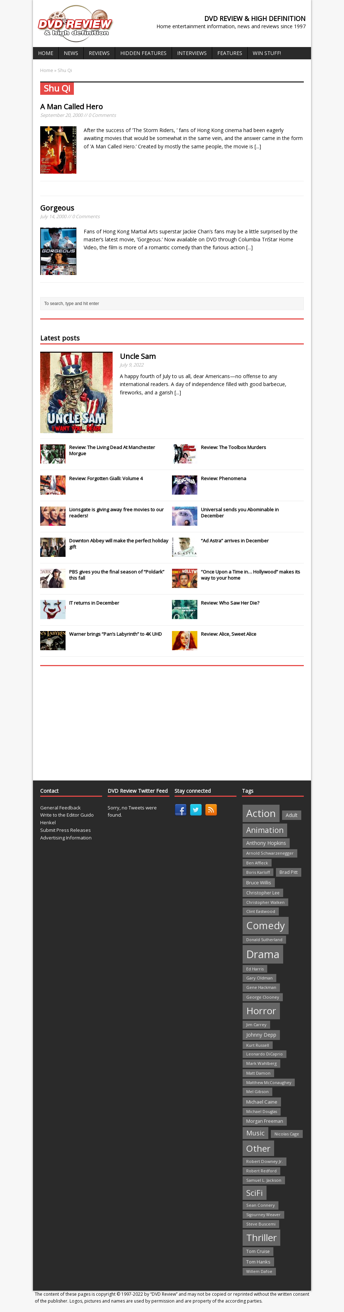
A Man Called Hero (71, 106)
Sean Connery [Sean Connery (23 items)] (260, 1205)
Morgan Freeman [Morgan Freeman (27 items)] (264, 1121)
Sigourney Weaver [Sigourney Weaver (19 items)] (263, 1214)
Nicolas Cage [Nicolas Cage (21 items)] (286, 1134)
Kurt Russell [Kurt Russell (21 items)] (257, 1045)
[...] (258, 146)
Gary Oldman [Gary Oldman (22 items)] (259, 978)
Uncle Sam (138, 356)
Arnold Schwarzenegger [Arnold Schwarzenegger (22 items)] (270, 853)
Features (229, 53)
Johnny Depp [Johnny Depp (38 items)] (261, 1034)
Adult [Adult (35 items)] (292, 815)
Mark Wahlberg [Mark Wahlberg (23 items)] (261, 1063)
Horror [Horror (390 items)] (261, 1010)
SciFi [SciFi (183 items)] (254, 1192)
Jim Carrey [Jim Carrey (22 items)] (256, 1024)
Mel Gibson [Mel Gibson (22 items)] (257, 1091)
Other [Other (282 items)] (258, 1148)
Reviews (99, 53)
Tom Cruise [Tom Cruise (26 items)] (258, 1251)
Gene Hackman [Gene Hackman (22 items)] (261, 987)
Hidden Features (143, 53)
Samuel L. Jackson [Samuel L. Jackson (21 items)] (263, 1180)
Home (45, 53)
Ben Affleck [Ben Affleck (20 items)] (257, 863)
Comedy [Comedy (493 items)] (265, 925)
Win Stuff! (267, 53)
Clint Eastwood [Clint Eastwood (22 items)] (260, 911)
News (71, 53)
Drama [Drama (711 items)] (263, 954)
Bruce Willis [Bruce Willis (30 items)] (258, 882)
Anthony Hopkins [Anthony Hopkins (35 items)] (266, 842)
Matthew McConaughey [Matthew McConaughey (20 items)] (268, 1082)
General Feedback (60, 807)
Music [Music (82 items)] (255, 1133)
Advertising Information (66, 837)
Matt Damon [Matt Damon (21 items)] (258, 1073)
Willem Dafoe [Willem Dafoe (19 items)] (259, 1271)
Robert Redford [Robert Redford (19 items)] (261, 1170)
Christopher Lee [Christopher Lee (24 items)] (263, 893)
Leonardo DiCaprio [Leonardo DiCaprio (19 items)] (264, 1054)
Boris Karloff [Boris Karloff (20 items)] (258, 872)
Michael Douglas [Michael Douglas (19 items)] (261, 1111)
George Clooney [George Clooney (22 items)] (262, 997)
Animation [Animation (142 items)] (265, 830)
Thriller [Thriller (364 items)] (261, 1237)
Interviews (192, 53)
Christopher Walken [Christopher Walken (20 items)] (265, 902)
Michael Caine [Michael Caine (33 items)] (261, 1102)
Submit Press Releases (65, 830)
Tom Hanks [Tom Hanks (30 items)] (258, 1261)
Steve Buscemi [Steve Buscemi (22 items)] (261, 1224)
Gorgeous (57, 208)
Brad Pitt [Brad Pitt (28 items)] (289, 872)
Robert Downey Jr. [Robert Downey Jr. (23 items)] (264, 1161)
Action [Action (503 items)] (261, 813)
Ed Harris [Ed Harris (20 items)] (255, 969)
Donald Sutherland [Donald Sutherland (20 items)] (264, 939)
